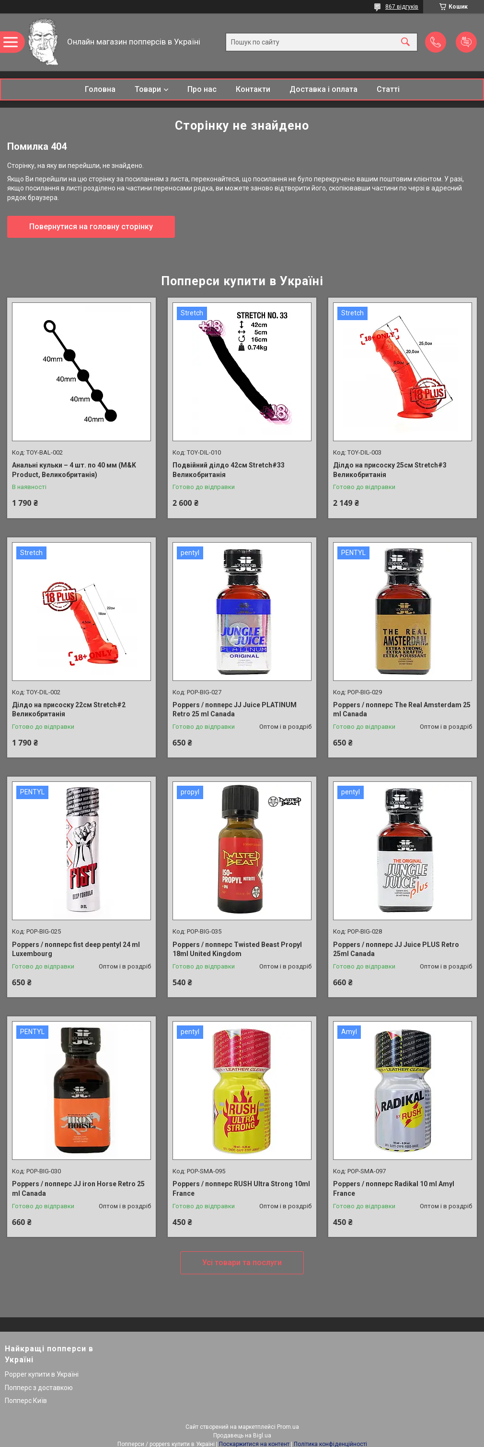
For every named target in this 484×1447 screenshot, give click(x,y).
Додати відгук (466, 42)
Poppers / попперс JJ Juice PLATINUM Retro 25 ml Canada (235, 709)
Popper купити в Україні (42, 1374)
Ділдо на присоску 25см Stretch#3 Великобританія (390, 470)
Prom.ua (288, 1427)
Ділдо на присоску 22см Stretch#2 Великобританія (69, 709)
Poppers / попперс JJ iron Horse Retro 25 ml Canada (78, 1188)
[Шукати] (405, 42)
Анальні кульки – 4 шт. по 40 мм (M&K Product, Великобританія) (74, 470)
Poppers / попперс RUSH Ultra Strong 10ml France (241, 1188)
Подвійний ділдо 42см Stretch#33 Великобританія (229, 470)
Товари (148, 89)
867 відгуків (401, 6)
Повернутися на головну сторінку (91, 226)
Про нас (202, 89)
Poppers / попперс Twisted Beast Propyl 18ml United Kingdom (237, 949)
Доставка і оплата (323, 89)
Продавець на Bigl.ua (242, 1435)
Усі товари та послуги (242, 1262)
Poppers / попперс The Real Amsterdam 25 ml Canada (402, 709)
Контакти (253, 89)
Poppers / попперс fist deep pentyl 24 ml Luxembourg (76, 949)
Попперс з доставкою (39, 1387)
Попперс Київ (26, 1400)
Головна (100, 89)
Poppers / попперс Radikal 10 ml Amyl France (393, 1188)
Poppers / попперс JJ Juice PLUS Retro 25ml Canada (396, 949)
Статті (388, 89)
